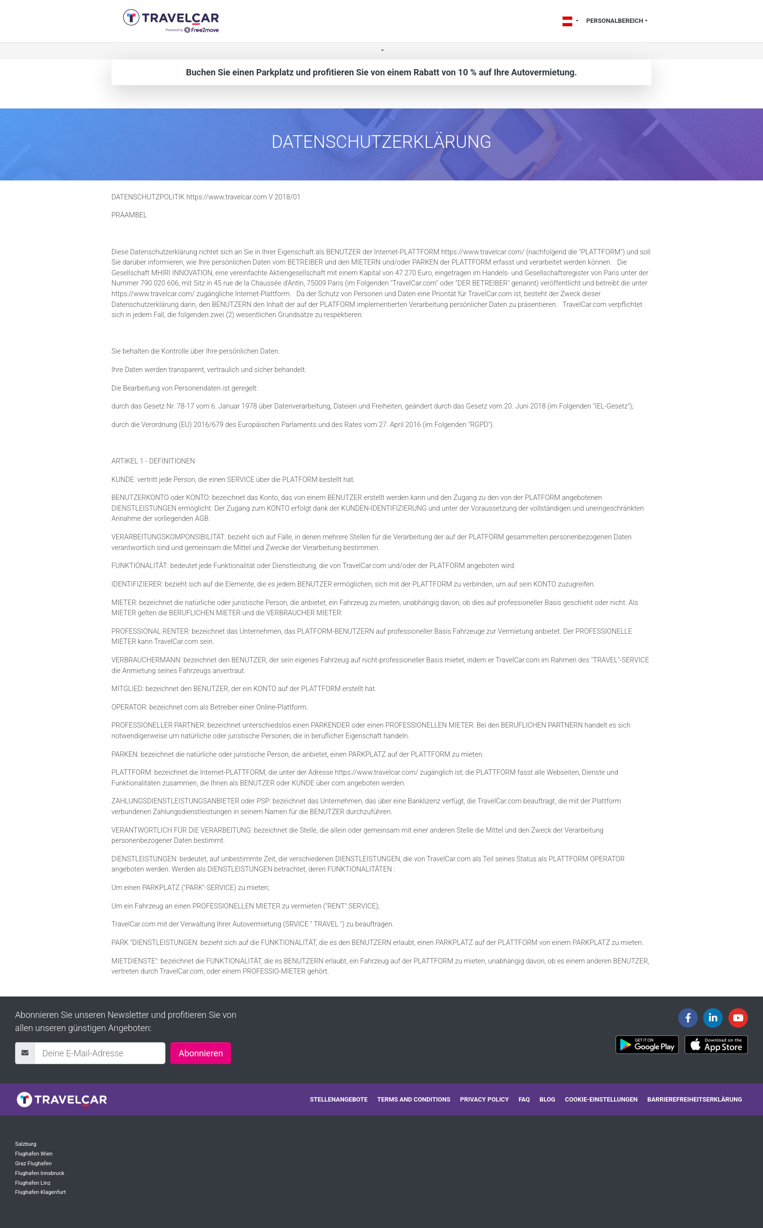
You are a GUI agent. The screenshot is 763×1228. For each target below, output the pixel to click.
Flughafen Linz (33, 1183)
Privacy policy (484, 1099)
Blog (547, 1099)
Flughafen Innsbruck (39, 1173)
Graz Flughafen (33, 1163)
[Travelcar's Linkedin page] (713, 1018)
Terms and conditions (413, 1099)
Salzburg (25, 1144)
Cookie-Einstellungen (601, 1099)
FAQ (524, 1099)
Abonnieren (201, 1053)
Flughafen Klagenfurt (40, 1192)
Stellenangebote (338, 1099)
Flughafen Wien (34, 1154)
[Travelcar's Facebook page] (688, 1018)
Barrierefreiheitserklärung (694, 1099)
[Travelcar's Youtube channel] (738, 1018)
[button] (381, 51)
